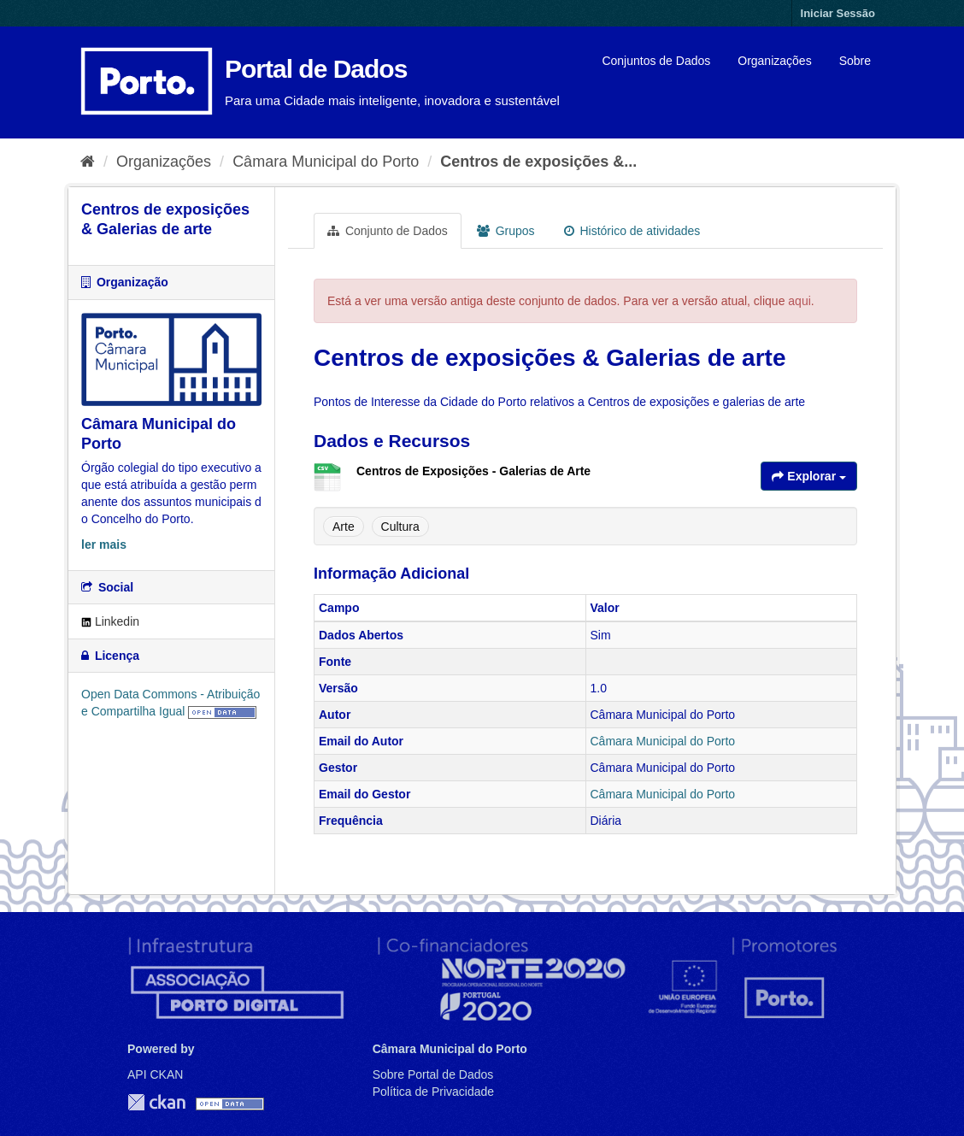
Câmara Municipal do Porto (325, 161)
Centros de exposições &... (538, 161)
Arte (343, 526)
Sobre (855, 61)
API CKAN (155, 1074)
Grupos (506, 231)
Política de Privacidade (433, 1091)
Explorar (809, 476)
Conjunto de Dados (387, 231)
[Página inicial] (87, 161)
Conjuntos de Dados (656, 61)
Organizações (774, 61)
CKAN (156, 1102)
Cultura (400, 526)
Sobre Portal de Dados (433, 1074)
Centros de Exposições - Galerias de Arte (473, 471)
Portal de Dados (316, 69)
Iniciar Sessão (838, 13)
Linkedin (110, 621)
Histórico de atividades (632, 231)
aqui (799, 301)
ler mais (103, 544)
